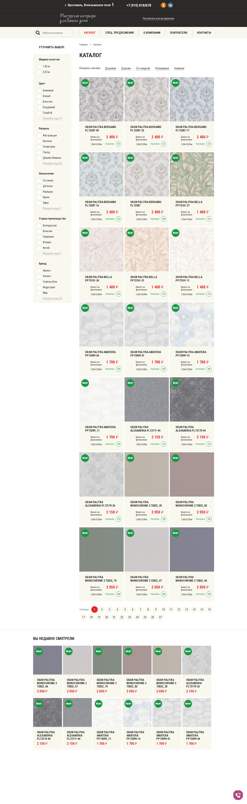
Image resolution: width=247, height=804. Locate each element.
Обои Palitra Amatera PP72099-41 (144, 353)
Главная (83, 44)
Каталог (90, 32)
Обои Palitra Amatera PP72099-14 (190, 353)
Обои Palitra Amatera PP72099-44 (99, 353)
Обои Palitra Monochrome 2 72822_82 (191, 503)
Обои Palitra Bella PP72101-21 (142, 278)
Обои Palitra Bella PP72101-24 (97, 278)
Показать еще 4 (52, 208)
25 (143, 616)
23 (128, 616)
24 (136, 616)
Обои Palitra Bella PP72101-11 (188, 278)
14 (192, 609)
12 (177, 609)
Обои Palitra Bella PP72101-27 (188, 203)
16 (207, 609)
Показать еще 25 (52, 163)
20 (106, 616)
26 (151, 616)
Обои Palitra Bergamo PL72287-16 (99, 203)
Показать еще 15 (52, 118)
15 (199, 609)
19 (98, 616)
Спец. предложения (119, 32)
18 (91, 616)
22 (121, 616)
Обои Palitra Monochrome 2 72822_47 (145, 578)
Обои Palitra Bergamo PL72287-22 (144, 128)
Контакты (204, 32)
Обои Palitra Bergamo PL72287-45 (99, 128)
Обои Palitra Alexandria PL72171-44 (146, 428)
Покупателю (179, 32)
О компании (151, 32)
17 (83, 616)
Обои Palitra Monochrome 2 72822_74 (100, 578)
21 (113, 616)
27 (158, 616)
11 (169, 609)
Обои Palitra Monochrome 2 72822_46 (191, 578)
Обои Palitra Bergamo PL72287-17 (190, 128)
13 (184, 609)
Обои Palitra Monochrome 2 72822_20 (145, 503)
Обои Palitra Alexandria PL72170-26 (101, 503)
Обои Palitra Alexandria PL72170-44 (192, 428)
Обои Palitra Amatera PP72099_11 (99, 428)
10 (162, 609)
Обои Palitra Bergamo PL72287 (144, 203)
